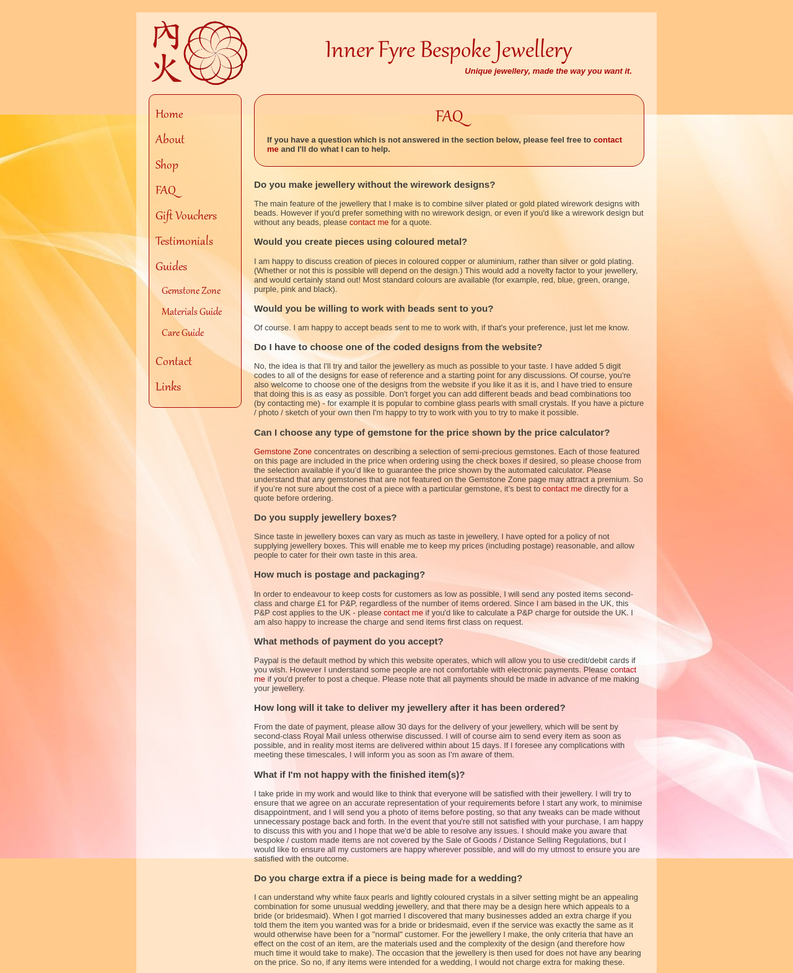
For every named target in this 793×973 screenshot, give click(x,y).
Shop (167, 166)
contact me (369, 222)
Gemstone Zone (191, 291)
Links (168, 388)
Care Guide (183, 333)
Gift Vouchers (186, 216)
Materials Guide (192, 312)
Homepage (200, 53)
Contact (174, 362)
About (170, 140)
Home (169, 115)
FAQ (166, 191)
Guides (171, 267)
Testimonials (184, 242)
